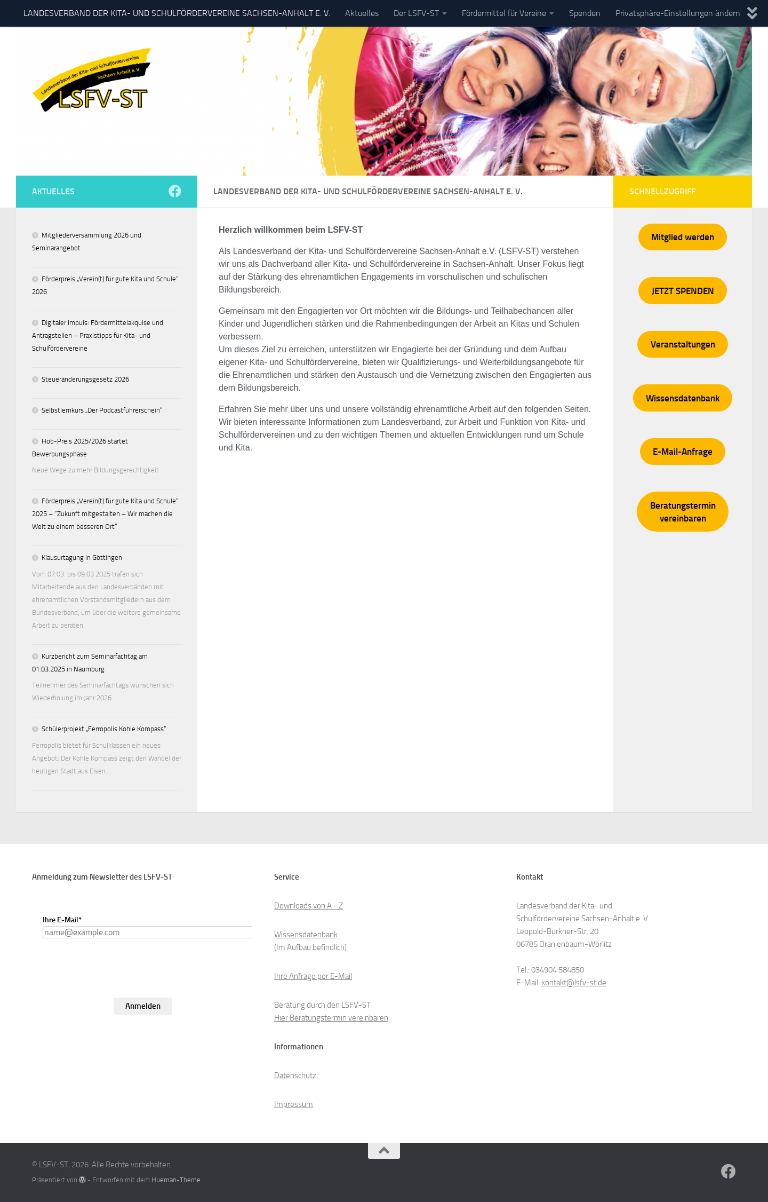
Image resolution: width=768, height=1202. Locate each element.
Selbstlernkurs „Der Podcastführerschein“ (102, 410)
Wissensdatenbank (306, 934)
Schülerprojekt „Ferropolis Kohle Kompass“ (104, 729)
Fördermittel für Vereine (504, 13)
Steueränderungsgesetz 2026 (85, 379)
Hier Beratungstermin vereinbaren (331, 1018)
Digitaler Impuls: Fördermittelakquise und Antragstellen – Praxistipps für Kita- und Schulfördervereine (97, 335)
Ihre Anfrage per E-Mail (313, 976)
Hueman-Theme (176, 1180)
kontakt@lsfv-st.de (573, 982)
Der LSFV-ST (416, 13)
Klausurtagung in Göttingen (82, 557)
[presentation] (124, 987)
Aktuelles (362, 13)
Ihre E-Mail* (62, 919)
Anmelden (143, 1006)
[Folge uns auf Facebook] (175, 191)
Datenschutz (295, 1075)
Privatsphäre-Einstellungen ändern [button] (677, 13)
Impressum (293, 1104)
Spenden (585, 13)
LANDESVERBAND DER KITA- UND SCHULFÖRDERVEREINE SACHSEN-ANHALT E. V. (176, 13)
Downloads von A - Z (308, 906)
